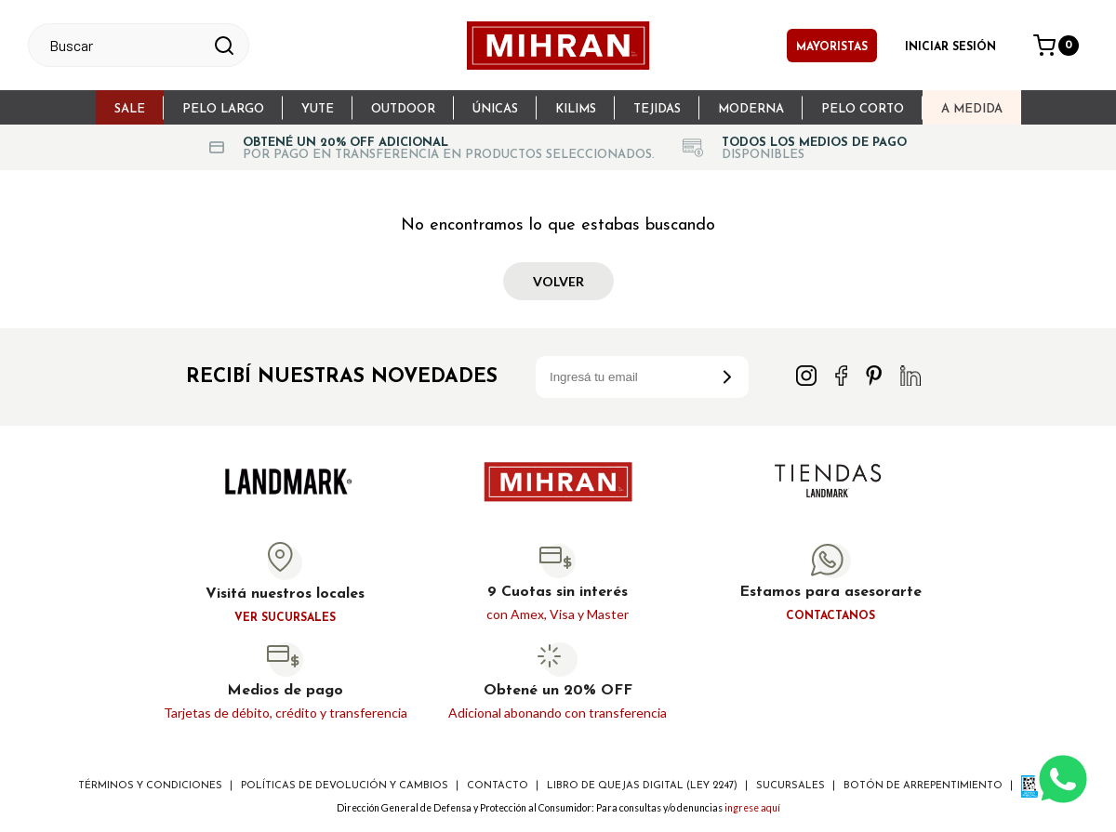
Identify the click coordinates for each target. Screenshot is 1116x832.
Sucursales (790, 786)
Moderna (751, 109)
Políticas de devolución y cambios (344, 786)
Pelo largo (223, 109)
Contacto (497, 786)
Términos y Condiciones (150, 786)
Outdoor (403, 109)
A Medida (972, 109)
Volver (558, 281)
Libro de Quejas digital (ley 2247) (642, 786)
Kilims (575, 109)
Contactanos (830, 616)
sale (129, 109)
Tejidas (657, 109)
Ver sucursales (285, 618)
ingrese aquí (752, 807)
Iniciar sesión (950, 47)
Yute (317, 109)
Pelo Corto (862, 109)
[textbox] (122, 45)
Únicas (495, 109)
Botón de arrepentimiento (923, 786)
